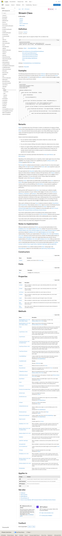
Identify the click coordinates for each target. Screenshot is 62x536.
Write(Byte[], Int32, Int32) (36, 228)
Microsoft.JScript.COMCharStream (29, 53)
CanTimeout (21, 292)
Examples (21, 20)
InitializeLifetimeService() (23, 406)
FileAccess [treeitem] (4, 39)
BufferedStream (40, 184)
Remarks (21, 21)
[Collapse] (15, 8)
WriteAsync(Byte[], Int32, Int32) (38, 230)
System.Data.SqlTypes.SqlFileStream (29, 58)
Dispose (53, 172)
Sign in (59, 1)
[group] (39, 102)
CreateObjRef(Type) (22, 356)
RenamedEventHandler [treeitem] (6, 83)
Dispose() (20, 365)
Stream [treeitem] (4, 90)
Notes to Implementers (23, 23)
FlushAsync (34, 193)
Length (48, 166)
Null (53, 218)
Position (43, 166)
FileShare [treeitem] (4, 53)
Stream (56, 75)
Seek (26, 166)
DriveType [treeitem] (4, 31)
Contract (42, 421)
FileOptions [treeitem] (4, 51)
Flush (52, 180)
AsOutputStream (23, 204)
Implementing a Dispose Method (48, 248)
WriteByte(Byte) (28, 237)
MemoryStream (22, 156)
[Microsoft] (2, 1)
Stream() (20, 260)
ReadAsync (54, 191)
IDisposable (26, 66)
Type (36, 402)
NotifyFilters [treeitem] (4, 74)
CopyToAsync (26, 193)
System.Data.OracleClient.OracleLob (29, 56)
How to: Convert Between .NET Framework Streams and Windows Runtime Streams (38, 499)
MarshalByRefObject (32, 48)
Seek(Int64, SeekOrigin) (42, 244)
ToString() (21, 450)
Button (40, 77)
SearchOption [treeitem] (5, 84)
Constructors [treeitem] (5, 91)
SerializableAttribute (27, 63)
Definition (21, 18)
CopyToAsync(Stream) (51, 230)
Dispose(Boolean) (22, 248)
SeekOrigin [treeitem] (4, 86)
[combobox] (8, 11)
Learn (20, 9)
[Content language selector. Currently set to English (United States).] (6, 532)
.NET (22, 9)
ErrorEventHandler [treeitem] (5, 36)
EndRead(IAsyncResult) (23, 371)
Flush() (28, 244)
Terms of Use (43, 535)
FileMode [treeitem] (4, 48)
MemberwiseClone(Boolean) (24, 415)
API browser (27, 9)
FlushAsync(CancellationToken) (24, 389)
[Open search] (56, 2)
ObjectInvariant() (22, 419)
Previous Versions (10, 535)
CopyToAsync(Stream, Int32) (24, 346)
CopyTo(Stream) (22, 336)
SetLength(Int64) (52, 244)
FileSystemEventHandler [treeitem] (6, 58)
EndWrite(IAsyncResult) (23, 375)
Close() (28, 246)
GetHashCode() (22, 393)
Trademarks (50, 535)
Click (28, 77)
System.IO (25, 32)
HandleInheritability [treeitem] (6, 64)
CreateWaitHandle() (22, 361)
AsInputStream (55, 203)
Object (25, 48)
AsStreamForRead (22, 208)
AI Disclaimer (3, 535)
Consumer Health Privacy (34, 535)
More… (23, 59)
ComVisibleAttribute (36, 63)
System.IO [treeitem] (4, 15)
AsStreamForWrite (32, 208)
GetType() (21, 402)
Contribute (21, 535)
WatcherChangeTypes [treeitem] (6, 114)
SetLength (31, 166)
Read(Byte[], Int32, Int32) (24, 228)
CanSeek (20, 162)
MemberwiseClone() (22, 411)
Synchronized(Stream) (23, 446)
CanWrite (53, 160)
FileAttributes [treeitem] (4, 41)
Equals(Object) (21, 378)
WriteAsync (21, 193)
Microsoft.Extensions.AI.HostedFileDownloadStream (33, 51)
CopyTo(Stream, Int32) (23, 331)
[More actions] (59, 9)
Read (21, 165)
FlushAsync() (21, 385)
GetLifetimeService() (22, 396)
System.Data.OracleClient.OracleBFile (30, 54)
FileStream (43, 73)
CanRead (49, 160)
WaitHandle (38, 363)
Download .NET (57, 4)
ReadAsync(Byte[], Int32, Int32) (25, 230)
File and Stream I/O (25, 498)
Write (25, 165)
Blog (16, 535)
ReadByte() (21, 237)
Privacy (26, 535)
